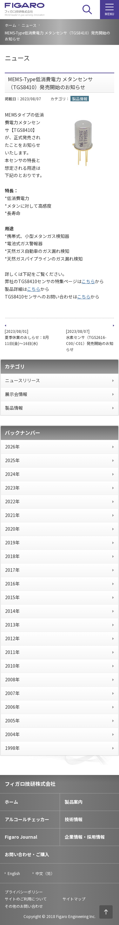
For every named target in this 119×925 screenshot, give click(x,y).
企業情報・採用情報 (85, 837)
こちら (88, 281)
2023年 (12, 487)
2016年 (12, 583)
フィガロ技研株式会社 (30, 783)
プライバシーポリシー (24, 891)
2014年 (12, 611)
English (14, 873)
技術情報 (74, 819)
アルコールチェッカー (27, 819)
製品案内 (74, 802)
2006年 (12, 707)
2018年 (12, 556)
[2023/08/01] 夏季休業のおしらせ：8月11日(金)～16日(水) (27, 337)
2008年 (12, 679)
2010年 (12, 666)
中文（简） (45, 873)
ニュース (29, 25)
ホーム (10, 25)
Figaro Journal (21, 837)
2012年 (12, 638)
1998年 (12, 748)
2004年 (12, 734)
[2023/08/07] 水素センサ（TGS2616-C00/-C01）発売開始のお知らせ (89, 340)
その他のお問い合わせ (24, 906)
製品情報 (14, 408)
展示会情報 (16, 394)
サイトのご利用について (26, 898)
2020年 (12, 529)
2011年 (12, 652)
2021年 (12, 515)
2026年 (12, 446)
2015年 (12, 597)
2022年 (12, 501)
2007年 (12, 693)
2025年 (12, 460)
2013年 (12, 624)
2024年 (12, 474)
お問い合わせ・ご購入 (27, 854)
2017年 (12, 570)
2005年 (12, 720)
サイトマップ (74, 898)
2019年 (12, 542)
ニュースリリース (22, 380)
